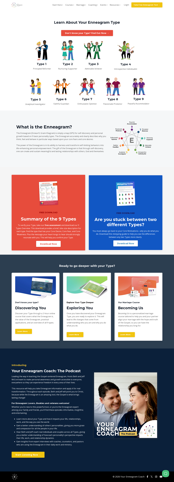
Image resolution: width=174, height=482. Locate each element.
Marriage (81, 5)
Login (126, 4)
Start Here (57, 5)
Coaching (93, 5)
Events (103, 5)
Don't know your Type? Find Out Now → (87, 33)
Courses (69, 5)
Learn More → (23, 331)
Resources (115, 5)
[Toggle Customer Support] (165, 473)
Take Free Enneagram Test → (147, 5)
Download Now (48, 243)
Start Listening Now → (28, 454)
